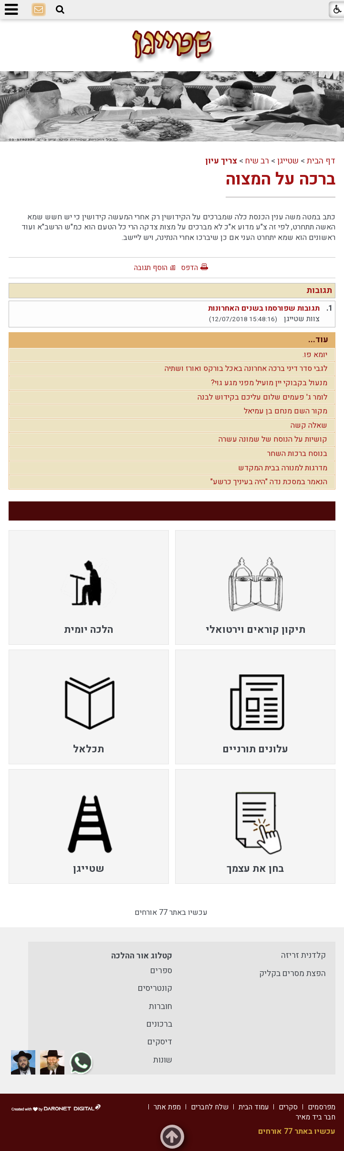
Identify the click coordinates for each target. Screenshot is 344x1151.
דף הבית (321, 161)
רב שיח (257, 161)
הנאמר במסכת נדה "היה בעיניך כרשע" (268, 482)
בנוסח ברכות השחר (297, 453)
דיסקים (159, 1042)
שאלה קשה (309, 425)
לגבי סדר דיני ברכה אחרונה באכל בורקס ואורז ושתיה (246, 368)
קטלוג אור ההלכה (141, 956)
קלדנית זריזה (303, 955)
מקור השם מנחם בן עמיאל (285, 411)
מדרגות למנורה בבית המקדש (282, 468)
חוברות (160, 1006)
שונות (162, 1060)
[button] (60, 10)
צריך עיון (221, 161)
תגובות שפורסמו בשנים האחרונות (264, 308)
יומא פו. (314, 354)
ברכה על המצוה (280, 179)
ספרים (161, 971)
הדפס (189, 267)
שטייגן (288, 161)
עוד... (318, 340)
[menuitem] (255, 587)
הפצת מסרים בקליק (292, 973)
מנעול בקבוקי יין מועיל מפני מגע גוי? (269, 383)
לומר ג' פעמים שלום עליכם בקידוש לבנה (262, 397)
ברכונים (159, 1024)
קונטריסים (155, 988)
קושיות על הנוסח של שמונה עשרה (273, 439)
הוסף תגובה (150, 267)
